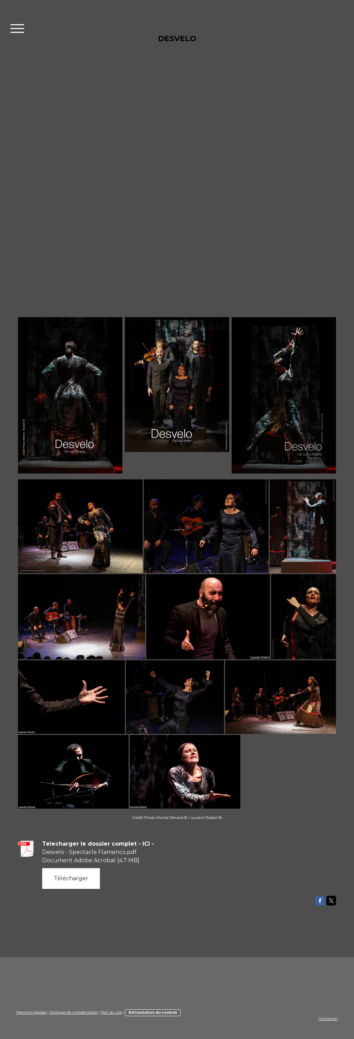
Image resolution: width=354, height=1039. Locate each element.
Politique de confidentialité (73, 1012)
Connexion (328, 1019)
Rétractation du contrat (153, 1012)
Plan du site (111, 1012)
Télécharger (71, 878)
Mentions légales (31, 1012)
